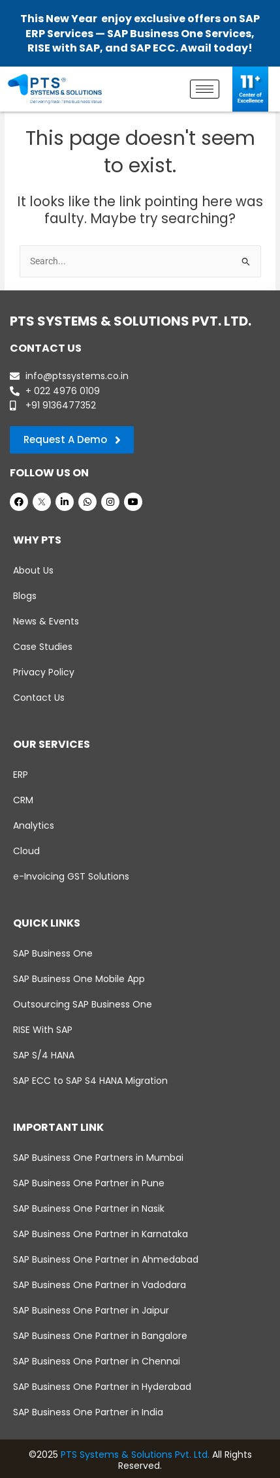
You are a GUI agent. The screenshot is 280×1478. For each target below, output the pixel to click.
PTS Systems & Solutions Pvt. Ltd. (135, 1454)
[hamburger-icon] (204, 89)
